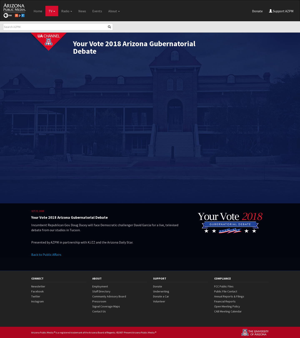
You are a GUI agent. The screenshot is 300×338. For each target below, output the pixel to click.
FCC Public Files (224, 286)
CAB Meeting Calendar (228, 311)
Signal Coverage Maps (106, 306)
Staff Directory (101, 291)
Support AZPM (281, 11)
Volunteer (159, 301)
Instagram (37, 301)
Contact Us (99, 311)
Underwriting (161, 291)
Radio (66, 11)
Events (97, 11)
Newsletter (38, 286)
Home (38, 11)
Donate (257, 11)
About (114, 11)
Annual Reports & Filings (229, 296)
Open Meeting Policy (227, 306)
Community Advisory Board (109, 296)
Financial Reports (225, 301)
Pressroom (99, 301)
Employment (100, 286)
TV (52, 11)
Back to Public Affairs (46, 254)
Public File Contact (225, 291)
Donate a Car (161, 296)
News (82, 11)
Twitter (35, 296)
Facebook (37, 291)
